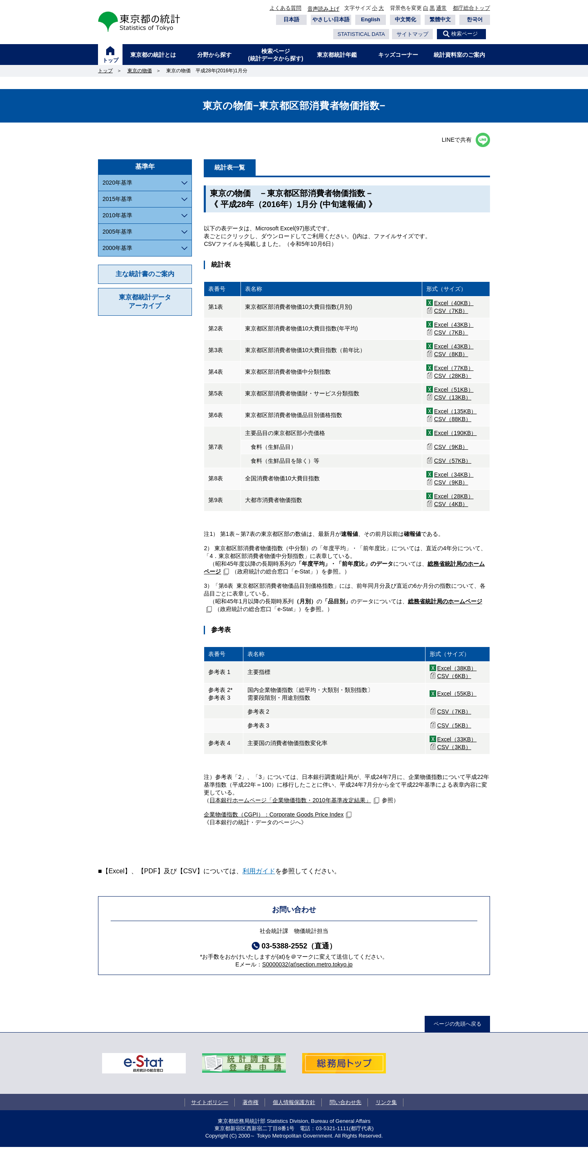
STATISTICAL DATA (361, 34)
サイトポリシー (209, 1104)
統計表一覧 (234, 168)
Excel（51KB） (454, 391)
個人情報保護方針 (294, 1104)
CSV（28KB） (452, 377)
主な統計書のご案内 (145, 273)
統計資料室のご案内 (459, 54)
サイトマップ (412, 34)
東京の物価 (139, 71)
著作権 (250, 1104)
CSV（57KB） (452, 462)
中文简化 (405, 19)
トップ (110, 60)
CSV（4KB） (451, 505)
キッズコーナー (398, 54)
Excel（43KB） (454, 326)
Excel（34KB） (454, 476)
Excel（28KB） (454, 498)
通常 (441, 8)
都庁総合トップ (471, 8)
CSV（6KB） (454, 677)
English (370, 19)
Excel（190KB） (455, 434)
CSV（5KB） (454, 727)
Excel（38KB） (457, 670)
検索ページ (464, 34)
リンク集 (386, 1104)
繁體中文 (440, 19)
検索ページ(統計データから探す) (275, 55)
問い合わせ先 (345, 1104)
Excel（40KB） (454, 304)
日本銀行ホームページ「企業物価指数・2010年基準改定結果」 (290, 802)
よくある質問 (285, 8)
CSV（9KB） (451, 448)
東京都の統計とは (153, 54)
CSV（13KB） (452, 399)
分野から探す (214, 54)
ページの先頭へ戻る (457, 1025)
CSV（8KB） (451, 356)
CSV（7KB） (451, 312)
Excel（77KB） (454, 369)
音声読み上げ (323, 8)
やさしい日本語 (331, 19)
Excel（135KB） (455, 413)
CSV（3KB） (454, 748)
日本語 (291, 19)
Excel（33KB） (457, 741)
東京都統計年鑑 (337, 54)
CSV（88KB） (452, 420)
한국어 (475, 19)
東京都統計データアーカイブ (145, 301)
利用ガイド (259, 872)
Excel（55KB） (457, 695)
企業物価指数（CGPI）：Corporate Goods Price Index (273, 816)
